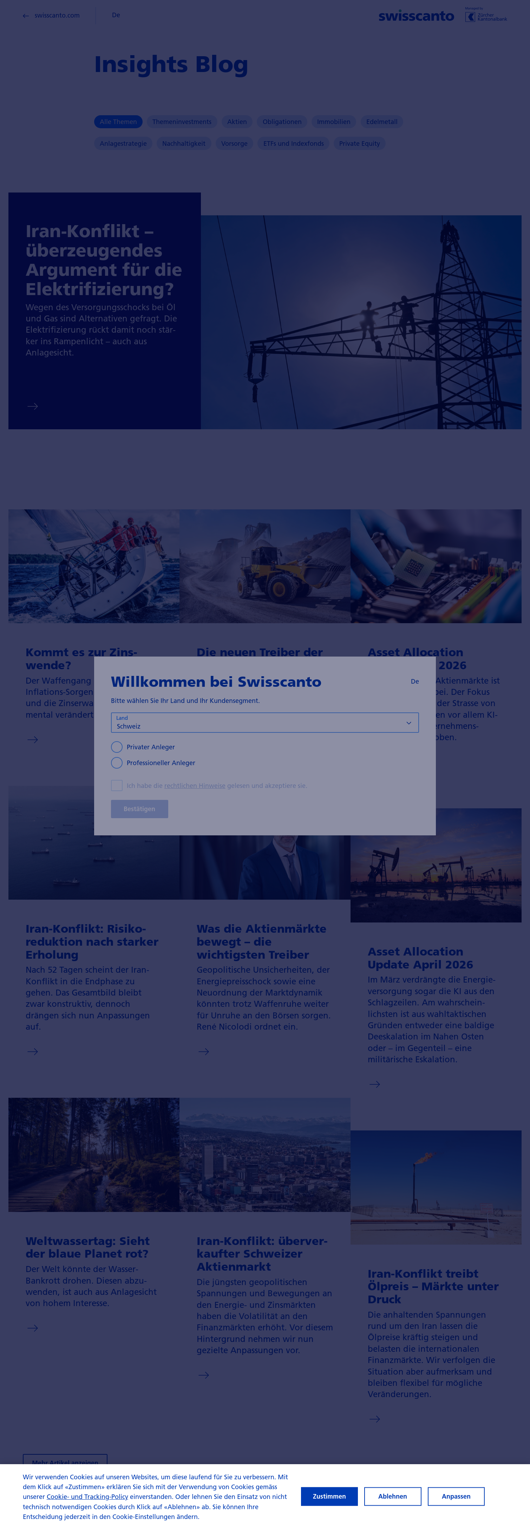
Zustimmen (329, 1502)
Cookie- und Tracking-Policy (87, 1503)
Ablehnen (392, 1502)
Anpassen (456, 1502)
